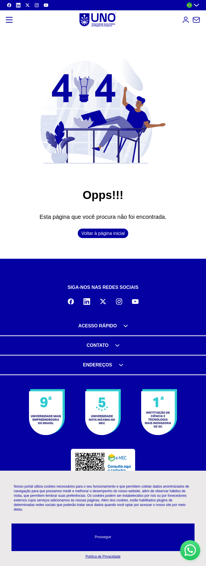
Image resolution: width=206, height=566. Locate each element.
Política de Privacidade (103, 557)
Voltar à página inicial (103, 233)
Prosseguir (103, 537)
